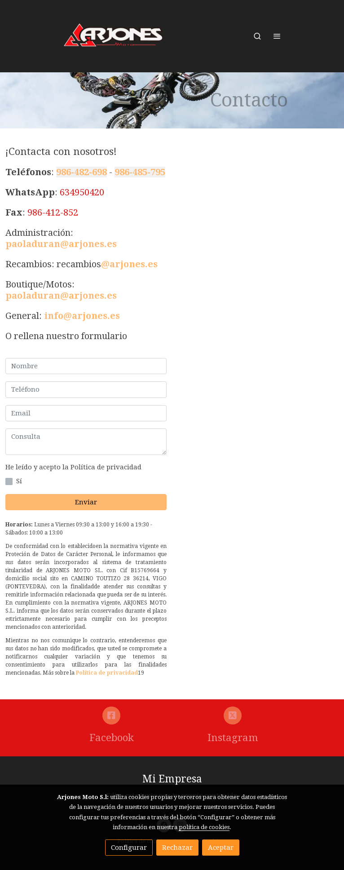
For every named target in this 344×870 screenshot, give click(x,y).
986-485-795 (140, 172)
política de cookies (204, 827)
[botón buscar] (257, 36)
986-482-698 (81, 172)
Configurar (129, 848)
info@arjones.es (82, 315)
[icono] (111, 716)
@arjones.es (129, 264)
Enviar (86, 502)
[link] (114, 36)
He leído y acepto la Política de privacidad (73, 467)
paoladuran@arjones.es (61, 243)
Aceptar (221, 848)
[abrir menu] (277, 36)
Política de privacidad (107, 673)
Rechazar (177, 848)
